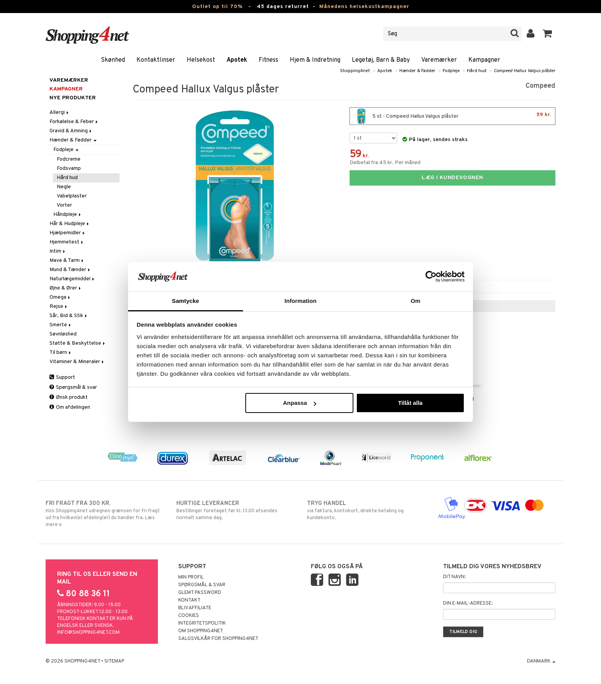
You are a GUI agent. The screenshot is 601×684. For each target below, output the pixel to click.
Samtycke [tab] (185, 301)
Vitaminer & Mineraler (77, 361)
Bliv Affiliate (194, 608)
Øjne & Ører (65, 288)
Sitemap (114, 661)
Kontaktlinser (155, 60)
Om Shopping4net (200, 631)
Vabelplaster (72, 196)
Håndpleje (67, 214)
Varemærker (439, 60)
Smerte (60, 325)
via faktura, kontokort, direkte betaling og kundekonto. (366, 510)
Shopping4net (355, 71)
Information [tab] (300, 301)
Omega (60, 297)
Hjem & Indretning (315, 60)
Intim (57, 251)
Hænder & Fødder (417, 71)
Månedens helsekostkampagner (364, 6)
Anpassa (299, 403)
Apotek (237, 60)
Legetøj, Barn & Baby (381, 60)
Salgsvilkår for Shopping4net (218, 639)
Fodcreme (68, 159)
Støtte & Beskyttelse (77, 343)
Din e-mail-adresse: (468, 603)
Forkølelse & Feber (74, 121)
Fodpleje (451, 71)
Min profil (191, 577)
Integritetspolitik (202, 623)
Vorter (64, 205)
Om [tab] (415, 301)
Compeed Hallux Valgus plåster (524, 71)
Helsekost (201, 60)
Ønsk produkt (68, 397)
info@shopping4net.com (88, 633)
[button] (547, 33)
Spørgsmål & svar (73, 387)
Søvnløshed (63, 334)
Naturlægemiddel (72, 279)
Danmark (541, 661)
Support (62, 377)
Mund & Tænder (70, 269)
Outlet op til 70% (217, 6)
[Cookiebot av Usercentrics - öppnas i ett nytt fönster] (431, 276)
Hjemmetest (66, 242)
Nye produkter (72, 98)
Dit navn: (454, 577)
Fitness (268, 60)
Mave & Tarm (67, 260)
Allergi (59, 112)
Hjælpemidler (67, 233)
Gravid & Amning (71, 131)
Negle (64, 187)
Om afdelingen (69, 407)
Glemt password (199, 593)
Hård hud (476, 71)
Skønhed (113, 60)
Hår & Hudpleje (69, 223)
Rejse (58, 306)
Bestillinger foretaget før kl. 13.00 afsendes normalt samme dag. (235, 510)
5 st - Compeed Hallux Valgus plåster (452, 116)
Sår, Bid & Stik (68, 315)
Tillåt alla (410, 403)
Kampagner (484, 60)
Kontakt (189, 600)
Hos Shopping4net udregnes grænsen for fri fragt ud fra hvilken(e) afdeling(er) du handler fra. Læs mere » (104, 514)
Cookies (188, 616)
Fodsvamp (69, 168)
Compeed (540, 86)
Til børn (60, 352)
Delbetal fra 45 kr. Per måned (385, 162)
